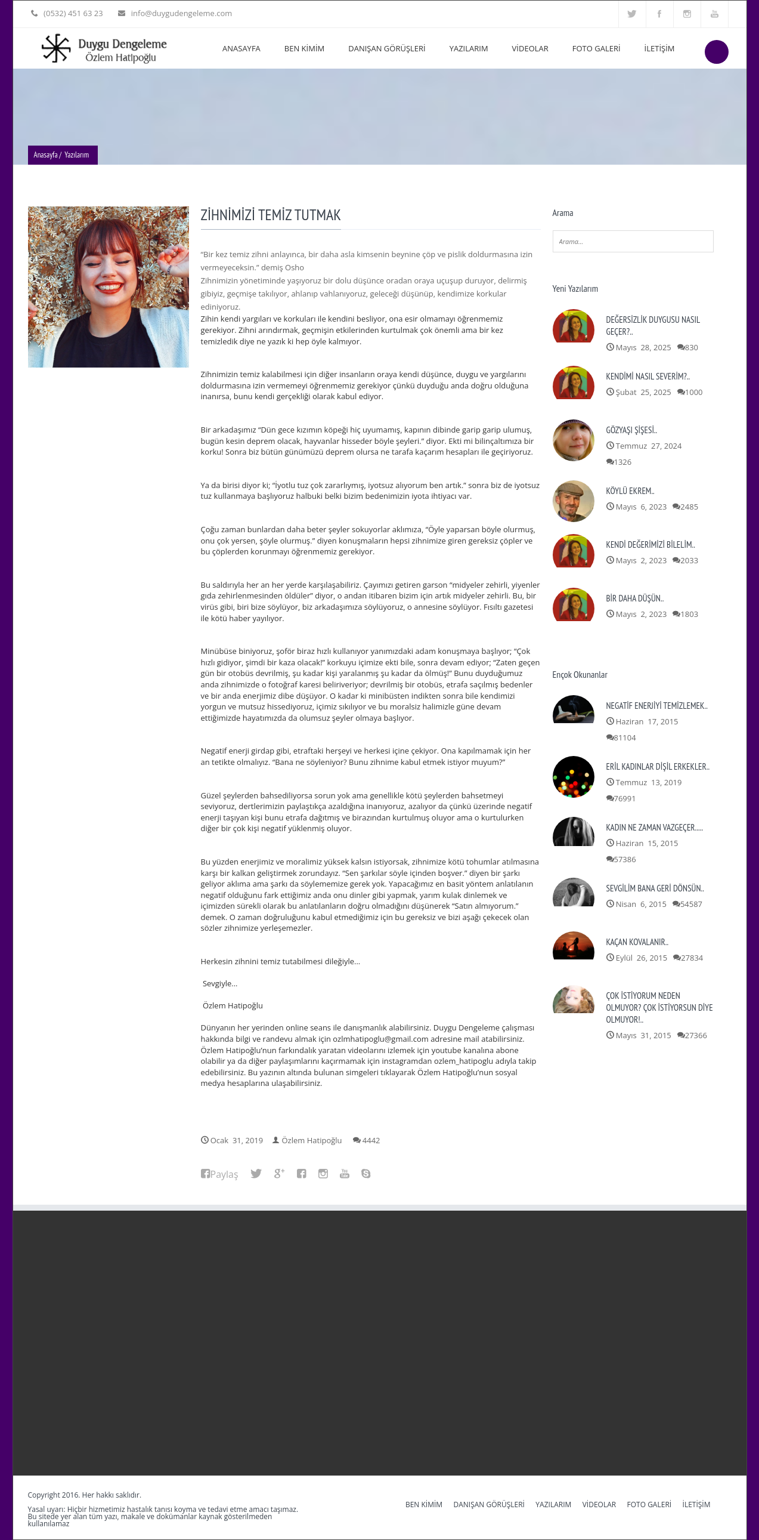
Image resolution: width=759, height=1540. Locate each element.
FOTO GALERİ (596, 48)
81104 (625, 737)
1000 (694, 392)
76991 (625, 798)
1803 (689, 614)
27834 (692, 957)
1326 (623, 461)
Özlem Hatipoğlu (312, 1140)
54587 (691, 904)
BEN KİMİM (304, 48)
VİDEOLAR (530, 48)
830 (691, 347)
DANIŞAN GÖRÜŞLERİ (386, 48)
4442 (371, 1140)
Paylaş (224, 1174)
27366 (696, 1035)
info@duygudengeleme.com (179, 13)
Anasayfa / (48, 155)
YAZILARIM (469, 48)
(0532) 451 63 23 (72, 13)
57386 (625, 859)
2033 (689, 560)
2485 (689, 506)
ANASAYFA (241, 48)
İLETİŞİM (660, 48)
